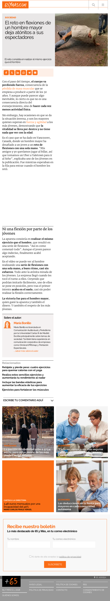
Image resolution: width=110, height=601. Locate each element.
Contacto (61, 590)
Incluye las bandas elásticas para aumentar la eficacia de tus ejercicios (24, 384)
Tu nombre (13, 539)
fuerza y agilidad (36, 122)
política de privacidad (70, 556)
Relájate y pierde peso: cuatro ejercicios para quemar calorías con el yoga (26, 369)
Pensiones (10, 445)
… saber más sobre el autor (26, 351)
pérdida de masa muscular (18, 88)
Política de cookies (66, 584)
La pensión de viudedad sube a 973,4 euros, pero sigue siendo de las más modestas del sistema (27, 452)
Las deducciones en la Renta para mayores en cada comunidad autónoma (82, 506)
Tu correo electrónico (64, 539)
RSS (85, 584)
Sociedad (10, 17)
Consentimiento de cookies (93, 591)
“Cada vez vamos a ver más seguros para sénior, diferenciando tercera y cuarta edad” (79, 450)
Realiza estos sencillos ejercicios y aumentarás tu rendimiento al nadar (23, 376)
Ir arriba (100, 577)
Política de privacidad (41, 590)
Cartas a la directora (15, 500)
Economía (64, 442)
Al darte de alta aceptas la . (55, 556)
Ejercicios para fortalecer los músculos (25, 389)
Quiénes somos (10, 595)
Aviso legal (35, 584)
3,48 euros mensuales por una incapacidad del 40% (24, 505)
